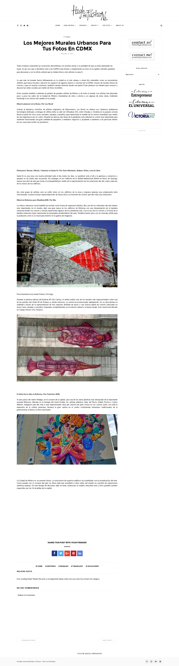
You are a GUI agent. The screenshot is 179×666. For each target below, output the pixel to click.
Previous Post (28, 640)
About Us (120, 25)
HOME (57, 25)
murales (64, 566)
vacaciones (93, 566)
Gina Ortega (69, 25)
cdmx (68, 37)
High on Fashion (35, 661)
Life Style (107, 25)
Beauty (94, 25)
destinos (51, 566)
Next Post (108, 640)
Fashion (82, 25)
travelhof (77, 566)
